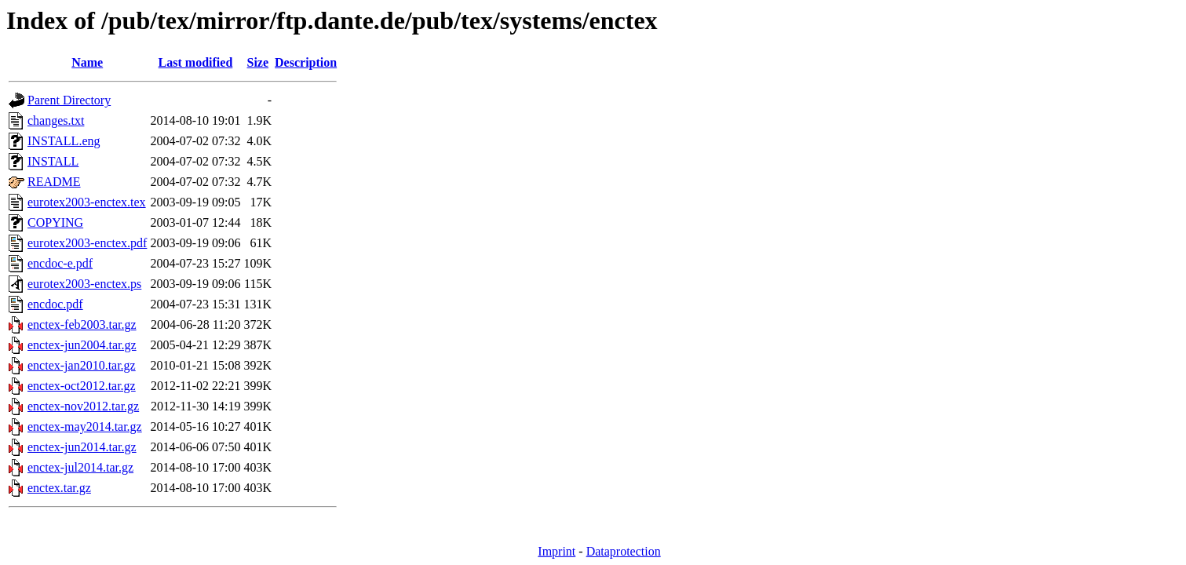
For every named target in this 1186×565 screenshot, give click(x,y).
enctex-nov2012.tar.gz (83, 406)
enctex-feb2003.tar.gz (82, 324)
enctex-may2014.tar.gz (84, 426)
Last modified (196, 62)
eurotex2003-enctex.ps (84, 283)
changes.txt (55, 120)
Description (306, 62)
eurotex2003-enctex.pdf (87, 243)
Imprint (556, 551)
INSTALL (52, 161)
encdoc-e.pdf (60, 263)
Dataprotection (623, 551)
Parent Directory (69, 100)
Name (87, 62)
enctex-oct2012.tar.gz (81, 385)
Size (258, 62)
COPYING (55, 222)
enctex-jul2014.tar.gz (80, 467)
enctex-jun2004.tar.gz (82, 345)
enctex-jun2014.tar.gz (82, 447)
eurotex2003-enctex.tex (86, 202)
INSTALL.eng (63, 141)
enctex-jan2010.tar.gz (81, 365)
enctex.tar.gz (59, 487)
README (54, 181)
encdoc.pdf (55, 304)
